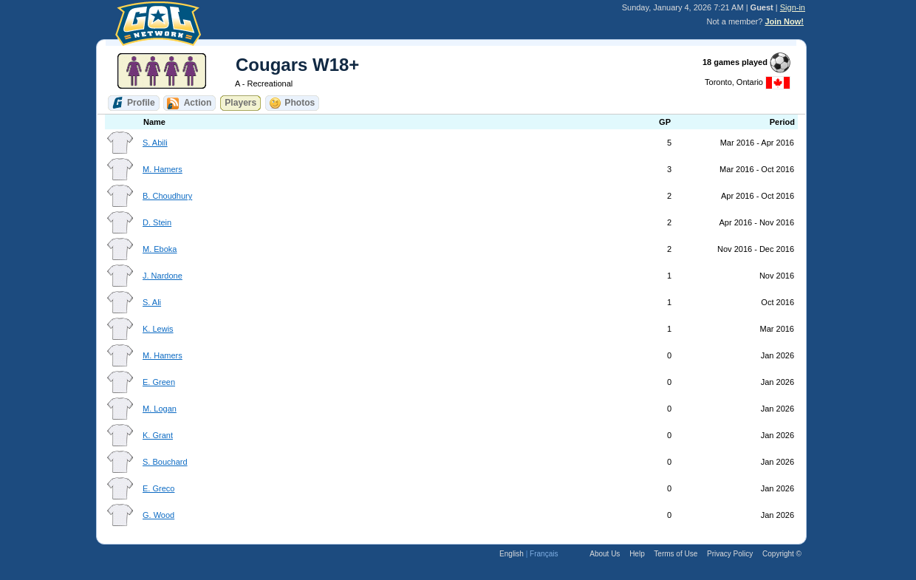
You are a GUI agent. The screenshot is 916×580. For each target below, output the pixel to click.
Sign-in (792, 7)
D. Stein (157, 222)
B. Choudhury (167, 195)
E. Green (159, 382)
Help (637, 554)
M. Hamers (162, 169)
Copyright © (782, 554)
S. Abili (155, 142)
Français (544, 554)
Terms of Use (675, 554)
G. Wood (158, 515)
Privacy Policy (730, 554)
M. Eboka (160, 249)
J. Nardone (162, 275)
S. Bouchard (165, 461)
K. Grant (158, 435)
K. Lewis (158, 328)
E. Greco (158, 488)
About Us (604, 554)
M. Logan (160, 408)
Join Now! (784, 21)
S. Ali (152, 302)
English (511, 554)
